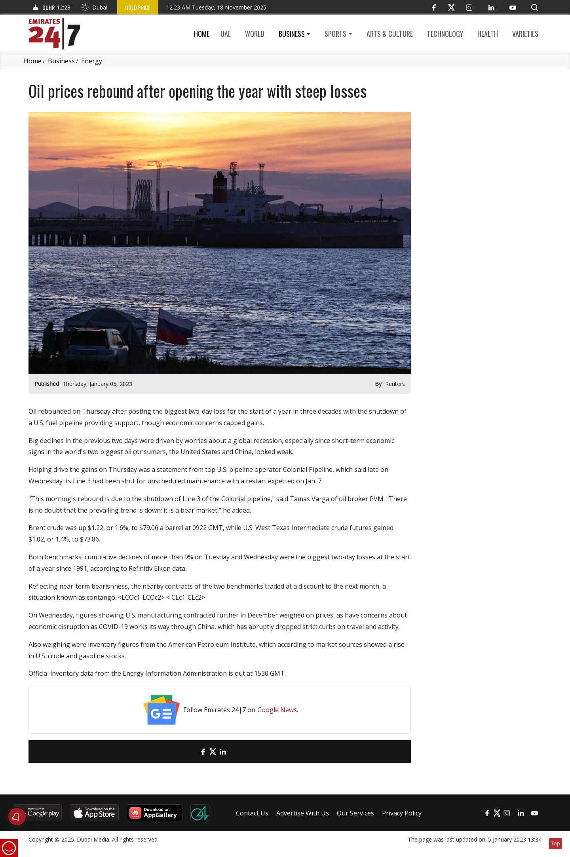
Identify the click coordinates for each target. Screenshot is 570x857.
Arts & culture (390, 34)
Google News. (277, 709)
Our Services (355, 813)
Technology (445, 34)
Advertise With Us (302, 813)
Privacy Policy (402, 813)
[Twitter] (451, 7)
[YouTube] (513, 7)
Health (487, 34)
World (254, 34)
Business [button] (292, 34)
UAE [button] (225, 34)
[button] (535, 7)
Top (555, 843)
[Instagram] (469, 7)
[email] (189, 751)
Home (201, 34)
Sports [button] (335, 34)
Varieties (525, 34)
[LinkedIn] (491, 7)
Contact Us (252, 813)
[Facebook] (434, 7)
